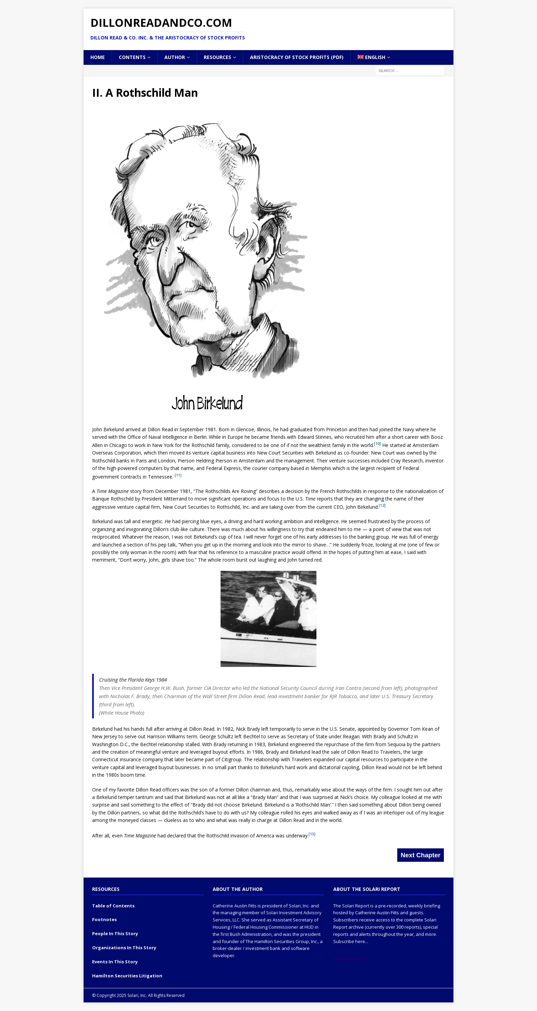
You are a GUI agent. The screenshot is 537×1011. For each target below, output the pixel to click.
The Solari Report (351, 906)
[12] (382, 505)
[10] (377, 443)
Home (97, 57)
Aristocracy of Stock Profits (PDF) (297, 57)
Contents (132, 57)
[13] (312, 834)
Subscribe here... (350, 941)
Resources (217, 57)
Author (174, 57)
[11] (178, 475)
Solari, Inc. (299, 906)
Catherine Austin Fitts (235, 906)
